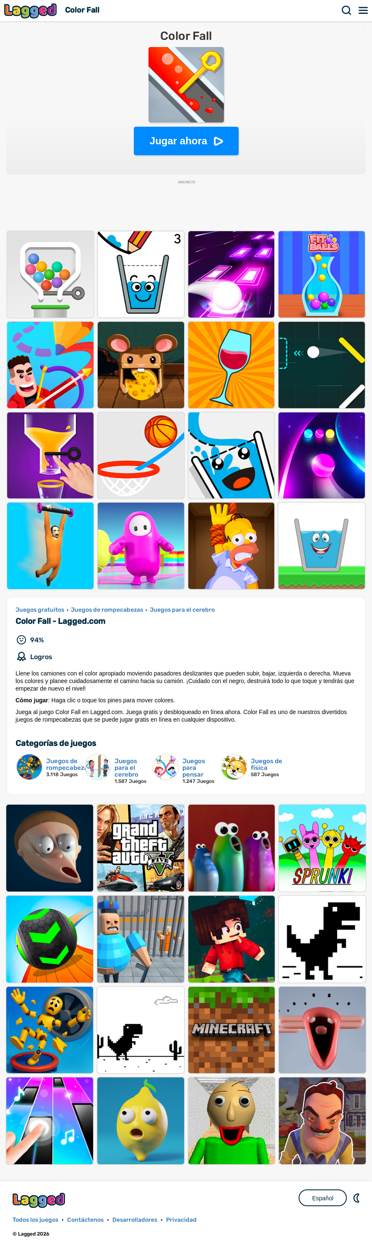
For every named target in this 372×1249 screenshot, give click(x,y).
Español (322, 1198)
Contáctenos (85, 1219)
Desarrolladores (134, 1219)
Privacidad (181, 1219)
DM (357, 1197)
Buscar (346, 10)
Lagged (31, 10)
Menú (363, 10)
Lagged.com (40, 1200)
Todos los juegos (35, 1219)
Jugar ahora (178, 140)
